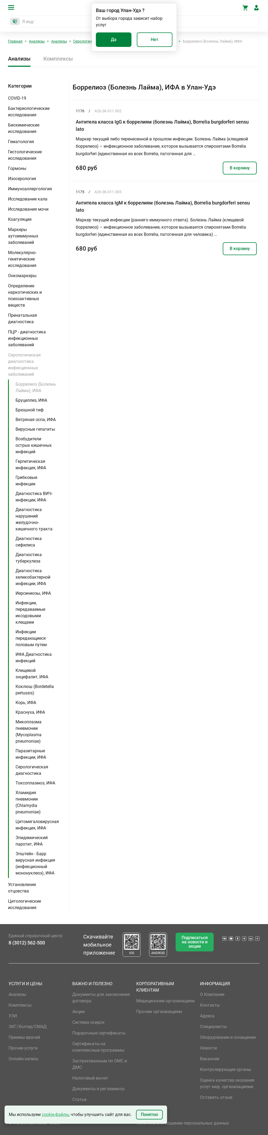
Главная (15, 41)
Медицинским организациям (165, 1000)
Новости (208, 1048)
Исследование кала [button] (27, 199)
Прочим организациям (159, 1011)
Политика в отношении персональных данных (182, 1123)
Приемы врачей (24, 1037)
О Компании (212, 994)
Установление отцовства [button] (22, 888)
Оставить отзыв (216, 1097)
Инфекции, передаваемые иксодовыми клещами (30, 612)
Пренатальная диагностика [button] (22, 318)
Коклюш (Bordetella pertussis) (35, 689)
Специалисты (213, 1026)
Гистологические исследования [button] (25, 155)
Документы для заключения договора (101, 997)
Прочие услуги (23, 1048)
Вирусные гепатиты (35, 429)
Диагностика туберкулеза (29, 558)
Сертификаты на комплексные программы (98, 1047)
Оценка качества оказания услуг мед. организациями (227, 1083)
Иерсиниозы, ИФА (33, 593)
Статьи (79, 1099)
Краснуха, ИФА (30, 712)
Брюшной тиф (30, 409)
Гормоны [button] (17, 168)
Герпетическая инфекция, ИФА (31, 464)
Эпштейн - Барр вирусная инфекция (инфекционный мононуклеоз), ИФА (35, 863)
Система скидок (88, 1022)
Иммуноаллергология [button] (30, 188)
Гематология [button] (21, 141)
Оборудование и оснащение (228, 1037)
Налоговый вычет (90, 1078)
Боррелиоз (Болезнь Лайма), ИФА (36, 387)
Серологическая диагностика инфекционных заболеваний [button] (24, 364)
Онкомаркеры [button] (22, 275)
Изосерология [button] (22, 178)
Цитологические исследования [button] (24, 904)
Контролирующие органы (225, 1069)
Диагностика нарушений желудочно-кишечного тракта (34, 519)
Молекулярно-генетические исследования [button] (22, 259)
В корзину (240, 167)
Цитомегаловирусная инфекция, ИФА (37, 825)
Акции (78, 1011)
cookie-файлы (55, 1114)
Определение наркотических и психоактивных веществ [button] (25, 295)
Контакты (210, 1005)
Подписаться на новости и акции (195, 942)
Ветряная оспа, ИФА (36, 419)
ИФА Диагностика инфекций (34, 657)
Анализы (37, 41)
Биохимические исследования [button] (23, 128)
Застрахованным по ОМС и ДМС (99, 1064)
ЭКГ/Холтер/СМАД (28, 1026)
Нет (154, 39)
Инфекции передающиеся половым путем (31, 638)
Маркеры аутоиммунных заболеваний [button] (23, 236)
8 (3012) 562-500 (27, 943)
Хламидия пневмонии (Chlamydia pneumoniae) (28, 802)
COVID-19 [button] (17, 98)
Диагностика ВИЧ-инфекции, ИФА (34, 497)
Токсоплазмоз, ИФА (35, 783)
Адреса (207, 1015)
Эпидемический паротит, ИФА (32, 841)
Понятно (149, 1114)
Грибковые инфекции (26, 480)
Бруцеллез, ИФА (31, 400)
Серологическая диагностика (32, 770)
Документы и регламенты (98, 1088)
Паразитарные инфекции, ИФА (31, 754)
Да (113, 39)
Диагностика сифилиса (29, 542)
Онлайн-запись (24, 1058)
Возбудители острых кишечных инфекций (34, 445)
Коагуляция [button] (20, 219)
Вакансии (209, 1058)
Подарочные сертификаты (98, 1033)
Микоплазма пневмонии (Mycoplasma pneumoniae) (28, 731)
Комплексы (58, 58)
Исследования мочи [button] (28, 209)
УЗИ (13, 1015)
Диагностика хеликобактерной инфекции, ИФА (33, 577)
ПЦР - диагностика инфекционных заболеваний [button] (27, 338)
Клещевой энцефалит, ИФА (32, 673)
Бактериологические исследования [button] (29, 111)
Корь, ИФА (26, 702)
